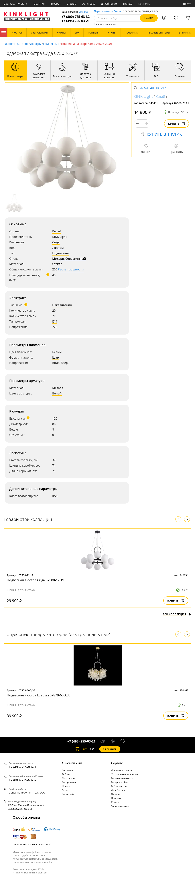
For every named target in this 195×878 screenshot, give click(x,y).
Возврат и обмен (120, 782)
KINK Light (59, 237)
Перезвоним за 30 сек (107, 11)
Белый (57, 352)
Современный (75, 259)
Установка (88, 3)
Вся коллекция (177, 614)
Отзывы (71, 3)
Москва (83, 11)
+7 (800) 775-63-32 (76, 17)
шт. (81, 749)
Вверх (65, 363)
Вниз (55, 363)
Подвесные (51, 44)
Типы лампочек (120, 806)
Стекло (57, 264)
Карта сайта (68, 794)
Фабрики (67, 774)
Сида (56, 242)
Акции (65, 790)
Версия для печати (153, 87)
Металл (57, 388)
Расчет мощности (71, 269)
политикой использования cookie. (33, 862)
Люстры (35, 44)
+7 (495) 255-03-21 (76, 21)
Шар (55, 357)
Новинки (67, 786)
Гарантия (39, 3)
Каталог (3, 33)
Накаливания (62, 305)
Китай (56, 231)
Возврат (55, 3)
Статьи (115, 802)
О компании (72, 763)
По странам (68, 778)
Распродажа (69, 782)
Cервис (117, 763)
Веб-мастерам (119, 786)
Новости (116, 798)
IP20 (55, 496)
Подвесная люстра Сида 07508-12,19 (35, 580)
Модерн (58, 259)
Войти (187, 3)
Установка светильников (125, 774)
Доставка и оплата (15, 3)
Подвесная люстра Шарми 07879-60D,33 (38, 695)
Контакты (144, 3)
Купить (176, 123)
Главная (9, 44)
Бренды (128, 3)
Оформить (109, 749)
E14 (54, 321)
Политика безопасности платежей (32, 844)
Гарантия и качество (122, 778)
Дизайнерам (109, 3)
